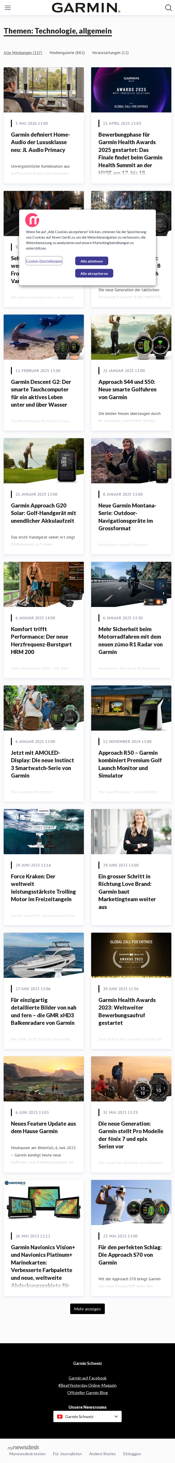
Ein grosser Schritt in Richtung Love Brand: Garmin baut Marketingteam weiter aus (127, 891)
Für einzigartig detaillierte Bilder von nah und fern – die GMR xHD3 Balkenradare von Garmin (43, 1011)
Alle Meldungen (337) (23, 52)
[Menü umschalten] (8, 8)
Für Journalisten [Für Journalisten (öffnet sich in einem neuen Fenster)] (67, 1453)
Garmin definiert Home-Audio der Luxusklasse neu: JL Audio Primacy (40, 142)
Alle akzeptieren (94, 273)
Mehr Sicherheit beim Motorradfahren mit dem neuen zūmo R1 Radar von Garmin (130, 640)
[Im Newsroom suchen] (168, 7)
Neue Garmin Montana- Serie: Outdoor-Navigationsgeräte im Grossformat (127, 517)
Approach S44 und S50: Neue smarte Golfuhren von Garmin (127, 389)
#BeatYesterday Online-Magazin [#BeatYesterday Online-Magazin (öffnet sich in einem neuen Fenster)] (87, 1385)
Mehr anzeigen (87, 1308)
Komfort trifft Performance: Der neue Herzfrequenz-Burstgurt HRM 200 (41, 640)
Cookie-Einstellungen (44, 261)
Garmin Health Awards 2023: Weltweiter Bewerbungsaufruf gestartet (127, 1011)
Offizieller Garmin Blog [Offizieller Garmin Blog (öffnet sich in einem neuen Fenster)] (87, 1392)
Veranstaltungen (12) (110, 52)
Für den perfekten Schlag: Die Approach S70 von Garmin (130, 1255)
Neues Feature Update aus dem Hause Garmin (43, 1127)
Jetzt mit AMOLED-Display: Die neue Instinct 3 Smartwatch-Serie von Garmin (42, 764)
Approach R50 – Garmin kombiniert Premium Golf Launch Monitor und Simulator (130, 764)
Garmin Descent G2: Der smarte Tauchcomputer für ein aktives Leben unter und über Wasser (41, 393)
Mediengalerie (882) (67, 52)
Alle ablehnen (91, 261)
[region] (87, 247)
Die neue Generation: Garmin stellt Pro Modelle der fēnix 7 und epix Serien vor (130, 1135)
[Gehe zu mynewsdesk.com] (23, 1447)
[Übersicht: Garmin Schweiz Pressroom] (86, 8)
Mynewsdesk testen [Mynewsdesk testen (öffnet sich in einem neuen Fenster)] (27, 1453)
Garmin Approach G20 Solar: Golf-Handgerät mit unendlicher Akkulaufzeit (43, 513)
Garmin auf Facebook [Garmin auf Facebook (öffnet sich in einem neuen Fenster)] (88, 1377)
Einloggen (132, 1453)
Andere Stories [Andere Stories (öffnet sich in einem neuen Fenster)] (102, 1453)
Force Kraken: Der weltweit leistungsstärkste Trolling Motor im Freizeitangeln (43, 888)
